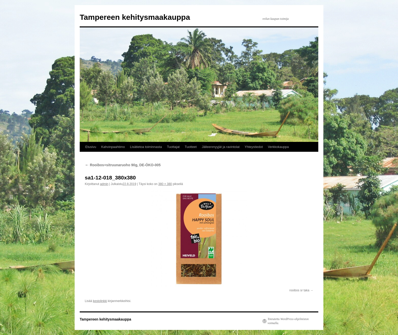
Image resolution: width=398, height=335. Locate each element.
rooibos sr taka (299, 290)
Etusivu (90, 147)
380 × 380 (165, 184)
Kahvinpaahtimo (113, 147)
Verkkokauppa (278, 147)
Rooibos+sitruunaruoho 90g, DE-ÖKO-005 (123, 165)
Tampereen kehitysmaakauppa (135, 17)
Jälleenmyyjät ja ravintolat (221, 147)
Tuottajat (173, 147)
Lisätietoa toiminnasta (146, 147)
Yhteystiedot (254, 147)
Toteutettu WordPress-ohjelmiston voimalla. (288, 321)
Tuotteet (191, 147)
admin (104, 184)
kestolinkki (100, 301)
